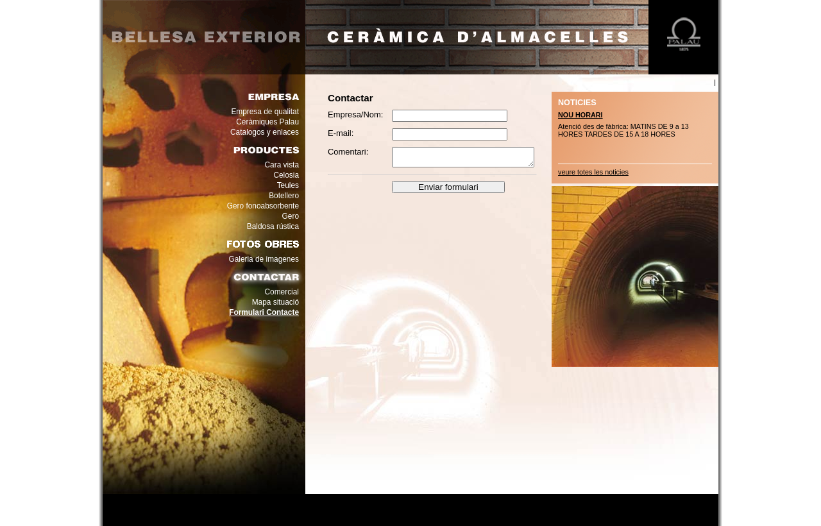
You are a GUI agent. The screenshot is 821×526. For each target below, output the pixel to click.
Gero (290, 216)
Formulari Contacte (264, 312)
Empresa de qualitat (265, 111)
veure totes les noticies (593, 172)
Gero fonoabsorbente (263, 205)
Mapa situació (275, 302)
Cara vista (282, 164)
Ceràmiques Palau (267, 121)
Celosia (286, 175)
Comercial (282, 291)
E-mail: (340, 133)
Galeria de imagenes (263, 259)
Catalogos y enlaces (264, 132)
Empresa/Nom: (355, 114)
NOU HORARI (580, 115)
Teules (288, 185)
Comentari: (348, 152)
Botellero (284, 195)
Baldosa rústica (273, 226)
